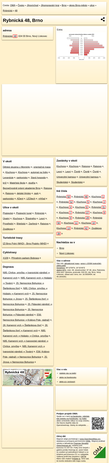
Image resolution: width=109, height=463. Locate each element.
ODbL (88, 441)
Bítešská (21, 223)
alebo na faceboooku (67, 377)
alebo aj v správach (67, 382)
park (36, 193)
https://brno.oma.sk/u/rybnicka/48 (94, 153)
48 (16, 10)
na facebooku (75, 416)
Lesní (42, 218)
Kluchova (10, 172)
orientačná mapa (41, 167)
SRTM (83, 456)
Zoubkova (8, 229)
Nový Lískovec (66, 253)
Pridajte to (76, 459)
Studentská (62, 182)
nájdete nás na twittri (67, 373)
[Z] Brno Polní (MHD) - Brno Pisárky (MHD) (25, 243)
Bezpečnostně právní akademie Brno (21, 188)
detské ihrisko (24, 193)
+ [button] (7, 89)
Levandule (8, 177)
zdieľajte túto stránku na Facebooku (72, 417)
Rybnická (7, 10)
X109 (5, 258)
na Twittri (83, 419)
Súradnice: (60, 268)
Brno (64, 5)
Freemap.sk (72, 153)
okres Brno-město (78, 5)
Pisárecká (8, 213)
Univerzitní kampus (66, 177)
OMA (12, 5)
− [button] (7, 93)
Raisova (48, 188)
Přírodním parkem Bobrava (25, 258)
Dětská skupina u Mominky (16, 167)
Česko (21, 5)
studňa (31, 183)
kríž (5, 183)
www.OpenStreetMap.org (90, 439)
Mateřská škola (17, 183)
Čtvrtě (77, 171)
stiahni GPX (61, 270)
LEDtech (30, 198)
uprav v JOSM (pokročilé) (90, 263)
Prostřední (8, 223)
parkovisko (22, 177)
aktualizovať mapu (71, 263)
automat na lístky (39, 172)
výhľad (41, 198)
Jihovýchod (32, 5)
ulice (92, 5)
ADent (20, 198)
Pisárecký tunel (24, 213)
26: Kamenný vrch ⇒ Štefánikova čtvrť (22, 325)
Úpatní (6, 218)
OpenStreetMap (57, 153)
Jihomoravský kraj (50, 5)
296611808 (61, 266)
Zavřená (33, 223)
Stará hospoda (38, 177)
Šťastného (30, 218)
